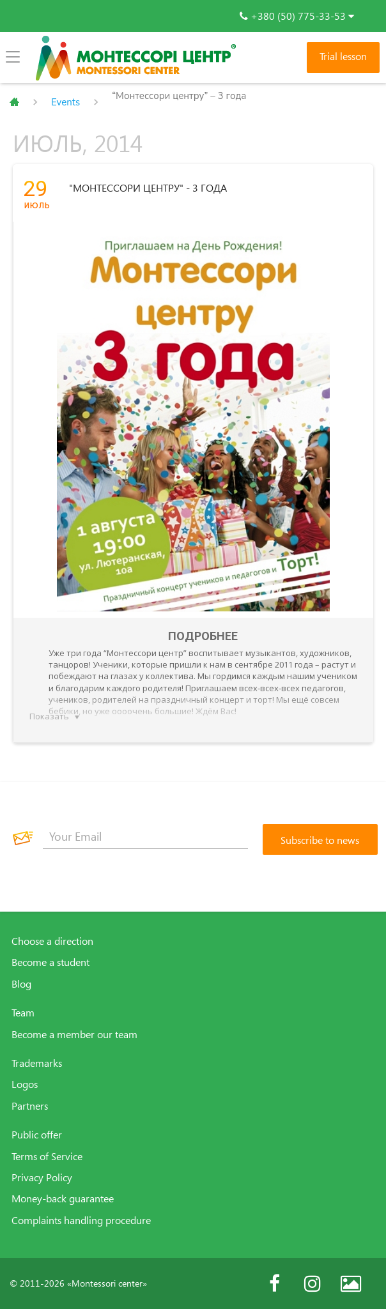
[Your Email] (145, 836)
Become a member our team (74, 1034)
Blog (21, 984)
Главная (14, 102)
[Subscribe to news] (320, 839)
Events (65, 102)
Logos (25, 1084)
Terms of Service (47, 1156)
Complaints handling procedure (81, 1220)
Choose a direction (52, 941)
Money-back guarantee (63, 1198)
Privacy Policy (42, 1177)
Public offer (37, 1135)
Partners (30, 1106)
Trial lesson (343, 56)
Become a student (50, 962)
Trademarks (37, 1063)
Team (23, 1013)
